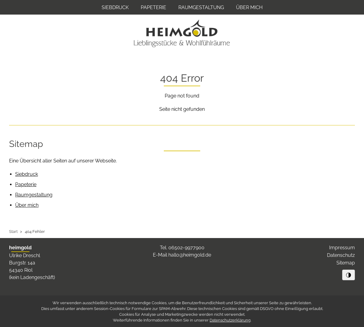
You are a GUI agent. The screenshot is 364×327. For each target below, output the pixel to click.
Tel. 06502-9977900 (182, 247)
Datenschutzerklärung (230, 320)
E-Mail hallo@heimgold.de (182, 255)
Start (13, 231)
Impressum (342, 247)
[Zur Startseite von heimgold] (182, 33)
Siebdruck (115, 7)
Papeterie (153, 7)
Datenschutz (341, 255)
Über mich (249, 7)
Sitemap (345, 263)
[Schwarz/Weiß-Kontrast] (348, 275)
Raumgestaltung (201, 7)
